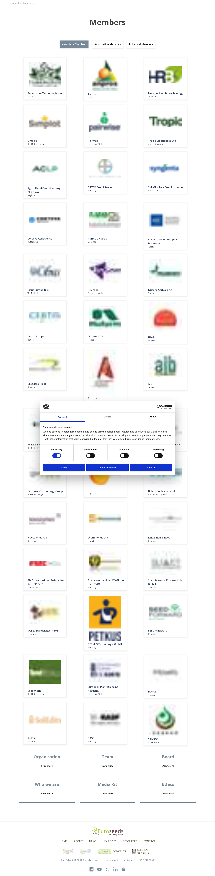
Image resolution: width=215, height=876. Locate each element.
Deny (64, 467)
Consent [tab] (62, 417)
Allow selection (107, 467)
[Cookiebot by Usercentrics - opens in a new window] (159, 407)
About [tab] (152, 416)
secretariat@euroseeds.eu (119, 860)
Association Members (107, 44)
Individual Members (141, 44)
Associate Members (74, 44)
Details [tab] (107, 416)
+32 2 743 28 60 (146, 860)
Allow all (150, 467)
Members (28, 3)
